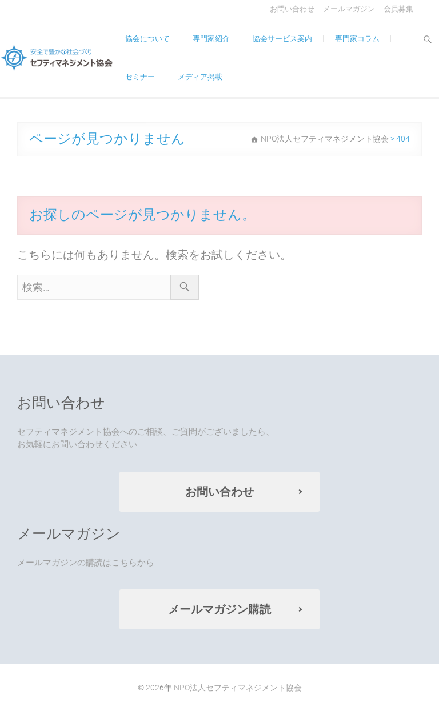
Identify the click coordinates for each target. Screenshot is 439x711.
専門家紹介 (211, 38)
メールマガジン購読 (219, 609)
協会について (147, 38)
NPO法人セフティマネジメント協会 (238, 687)
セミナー (140, 77)
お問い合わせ (292, 9)
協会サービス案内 (282, 38)
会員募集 (398, 9)
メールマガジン (349, 9)
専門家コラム (357, 38)
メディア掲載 (200, 77)
